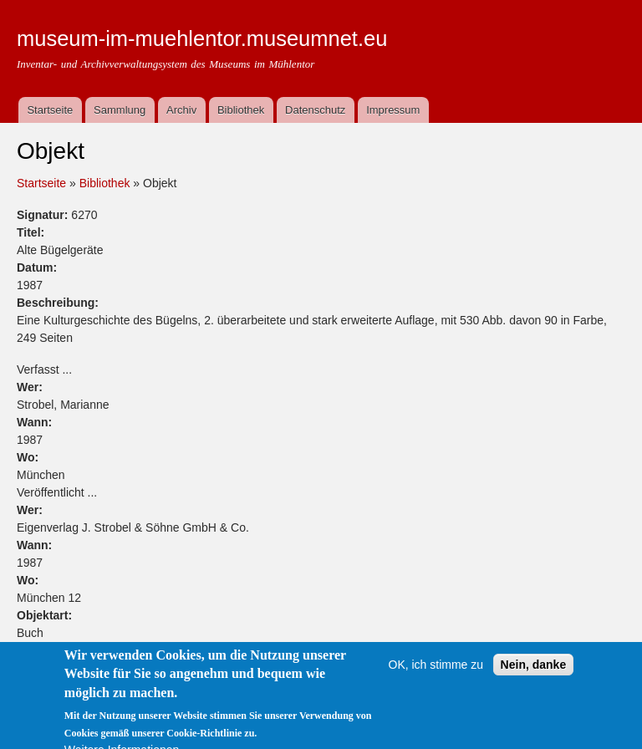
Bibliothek (240, 110)
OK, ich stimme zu (436, 676)
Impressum (393, 110)
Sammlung (119, 110)
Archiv (181, 110)
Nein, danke (534, 676)
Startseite (50, 110)
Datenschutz (315, 110)
